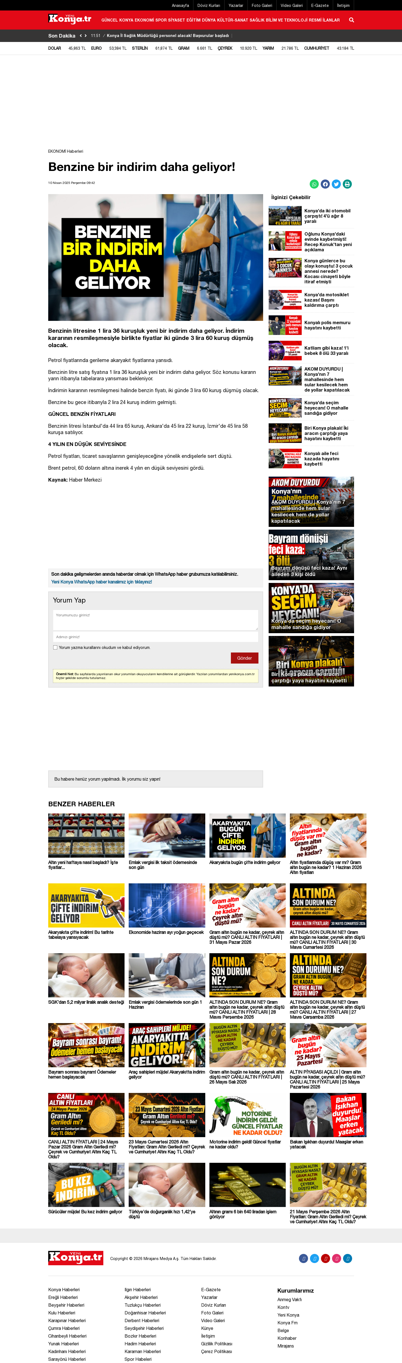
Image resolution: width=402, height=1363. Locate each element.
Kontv (283, 1307)
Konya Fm (287, 1322)
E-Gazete (320, 5)
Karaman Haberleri (143, 1351)
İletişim (343, 5)
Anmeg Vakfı (289, 1299)
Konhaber (286, 1338)
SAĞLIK (257, 20)
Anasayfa (180, 5)
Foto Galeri (262, 5)
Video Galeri (292, 5)
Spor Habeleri (138, 1359)
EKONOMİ (144, 20)
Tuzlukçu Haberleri (143, 1305)
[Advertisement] (201, 104)
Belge (283, 1330)
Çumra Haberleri (64, 1328)
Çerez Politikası (216, 1351)
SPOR (161, 20)
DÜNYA (209, 20)
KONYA (126, 20)
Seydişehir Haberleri (144, 1328)
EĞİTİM (194, 20)
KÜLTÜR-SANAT (232, 20)
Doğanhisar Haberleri (145, 1312)
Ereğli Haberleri (63, 1297)
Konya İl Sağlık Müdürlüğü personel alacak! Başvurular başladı (162, 35)
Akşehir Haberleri (141, 1297)
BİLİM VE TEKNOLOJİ (286, 20)
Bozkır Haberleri (140, 1335)
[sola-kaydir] (80, 35)
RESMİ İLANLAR (324, 20)
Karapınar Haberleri (67, 1320)
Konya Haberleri (64, 1289)
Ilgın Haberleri (138, 1289)
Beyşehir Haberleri (66, 1305)
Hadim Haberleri (140, 1343)
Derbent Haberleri (142, 1320)
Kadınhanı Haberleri (67, 1351)
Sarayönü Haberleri (67, 1359)
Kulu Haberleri (61, 1312)
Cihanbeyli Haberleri (67, 1335)
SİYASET (176, 20)
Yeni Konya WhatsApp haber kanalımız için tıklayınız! (101, 581)
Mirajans (285, 1345)
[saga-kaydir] (85, 35)
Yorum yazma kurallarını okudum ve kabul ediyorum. (104, 647)
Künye (207, 1328)
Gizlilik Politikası (216, 1343)
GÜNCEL (109, 20)
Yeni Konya (288, 1314)
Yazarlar (236, 5)
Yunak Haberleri (63, 1343)
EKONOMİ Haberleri (65, 151)
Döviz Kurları (209, 5)
